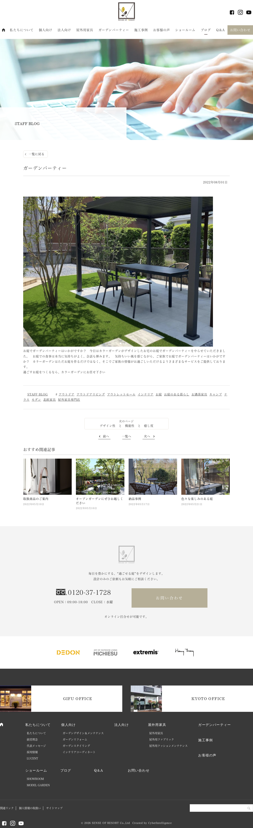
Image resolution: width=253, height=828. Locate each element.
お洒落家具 (199, 394)
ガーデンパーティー (113, 30)
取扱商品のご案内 (35, 498)
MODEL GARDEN (38, 785)
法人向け (64, 30)
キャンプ (215, 394)
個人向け (45, 30)
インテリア (145, 394)
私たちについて (22, 30)
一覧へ (126, 436)
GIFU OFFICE (77, 698)
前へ (106, 436)
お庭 (159, 394)
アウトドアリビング (91, 394)
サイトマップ (54, 808)
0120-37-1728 (89, 592)
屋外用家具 (84, 30)
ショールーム (185, 30)
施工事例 (141, 30)
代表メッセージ (36, 745)
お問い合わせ (240, 30)
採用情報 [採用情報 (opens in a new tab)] (32, 752)
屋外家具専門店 (69, 399)
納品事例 (135, 498)
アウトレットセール (121, 394)
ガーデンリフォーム (75, 739)
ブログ (206, 30)
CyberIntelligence (160, 823)
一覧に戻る (36, 154)
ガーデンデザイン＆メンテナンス (83, 733)
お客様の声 (161, 30)
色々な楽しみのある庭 (197, 498)
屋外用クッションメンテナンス (168, 745)
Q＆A (220, 30)
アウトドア (66, 394)
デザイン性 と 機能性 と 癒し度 (126, 425)
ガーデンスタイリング (76, 745)
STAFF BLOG (37, 394)
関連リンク (7, 808)
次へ (147, 436)
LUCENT (32, 758)
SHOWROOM (35, 778)
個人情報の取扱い (30, 808)
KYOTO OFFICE (208, 698)
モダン (36, 399)
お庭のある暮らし (176, 394)
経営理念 (32, 739)
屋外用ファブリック (161, 739)
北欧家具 (49, 399)
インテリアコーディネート (79, 752)
